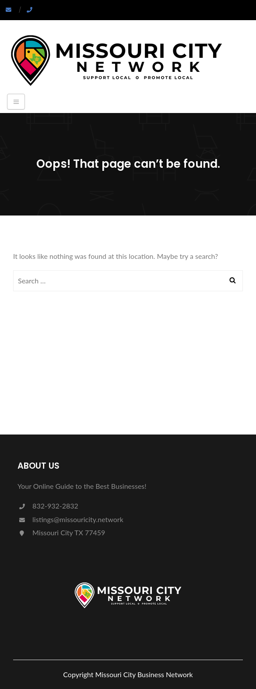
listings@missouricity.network (70, 519)
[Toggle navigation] (16, 102)
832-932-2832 (48, 506)
